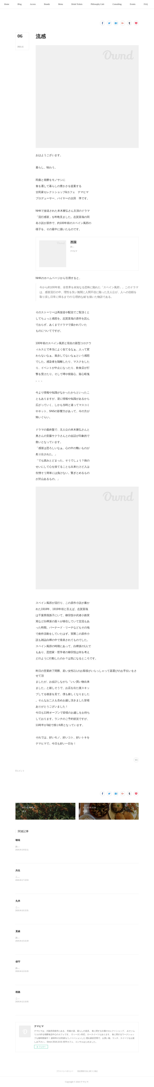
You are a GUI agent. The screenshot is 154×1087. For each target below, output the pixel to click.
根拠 (17, 992)
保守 (17, 961)
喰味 (17, 840)
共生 (17, 870)
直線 (17, 931)
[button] (21, 4)
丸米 (17, 901)
